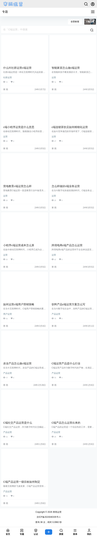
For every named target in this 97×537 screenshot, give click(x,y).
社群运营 (7, 77)
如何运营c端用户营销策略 (18, 304)
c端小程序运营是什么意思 (18, 127)
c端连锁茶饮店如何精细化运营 (70, 127)
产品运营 (56, 314)
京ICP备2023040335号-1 (48, 517)
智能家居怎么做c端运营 (66, 67)
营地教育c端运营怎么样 (17, 186)
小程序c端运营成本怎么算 (18, 245)
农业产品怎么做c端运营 (17, 363)
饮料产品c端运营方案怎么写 (68, 304)
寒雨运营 (56, 512)
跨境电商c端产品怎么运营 (67, 245)
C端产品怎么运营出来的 (66, 422)
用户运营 (7, 314)
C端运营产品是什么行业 (66, 363)
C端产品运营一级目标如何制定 (21, 481)
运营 (54, 77)
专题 (5, 11)
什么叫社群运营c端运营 (17, 67)
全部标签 (75, 21)
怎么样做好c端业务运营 (66, 186)
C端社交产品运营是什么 (17, 422)
